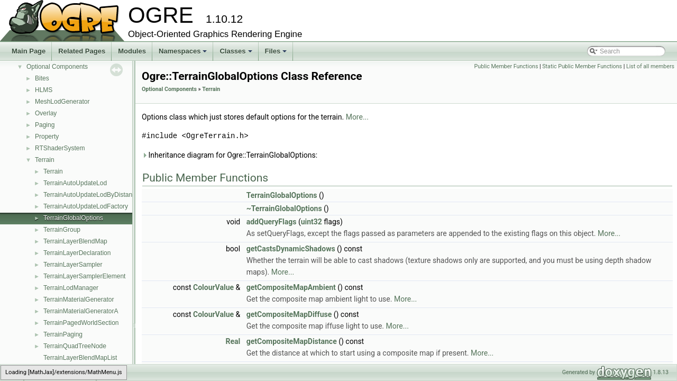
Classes (236, 54)
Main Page (28, 51)
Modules (132, 51)
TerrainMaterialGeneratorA (80, 311)
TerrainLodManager (70, 288)
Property (47, 136)
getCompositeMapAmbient (291, 287)
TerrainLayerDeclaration (77, 253)
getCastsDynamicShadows (290, 248)
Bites (42, 78)
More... (357, 117)
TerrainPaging (63, 334)
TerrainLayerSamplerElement (84, 276)
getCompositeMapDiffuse (289, 314)
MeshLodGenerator (62, 101)
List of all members (650, 66)
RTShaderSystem (60, 148)
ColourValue (213, 287)
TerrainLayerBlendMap (75, 241)
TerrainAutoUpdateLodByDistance (91, 194)
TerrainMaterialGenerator (78, 299)
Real (233, 341)
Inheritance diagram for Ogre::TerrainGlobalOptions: (229, 155)
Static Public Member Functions (582, 66)
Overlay (46, 113)
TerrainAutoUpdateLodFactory (85, 206)
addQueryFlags (271, 221)
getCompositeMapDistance (291, 341)
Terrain (44, 160)
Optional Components (57, 66)
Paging (44, 125)
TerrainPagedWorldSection (81, 322)
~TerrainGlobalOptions (284, 208)
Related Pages (81, 51)
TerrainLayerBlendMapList (80, 357)
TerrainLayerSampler (72, 264)
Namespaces (184, 54)
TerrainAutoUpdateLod (75, 183)
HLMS (43, 90)
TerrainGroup (61, 229)
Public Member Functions (506, 66)
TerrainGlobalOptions (73, 218)
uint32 (311, 221)
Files (277, 54)
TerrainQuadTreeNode (74, 346)
